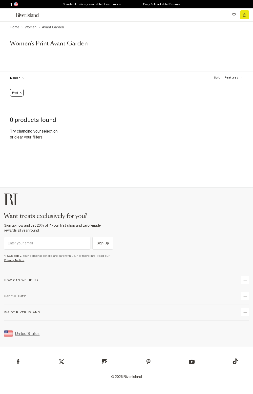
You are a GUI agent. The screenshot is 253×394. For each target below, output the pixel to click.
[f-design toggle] (17, 78)
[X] (61, 361)
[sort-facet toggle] (227, 78)
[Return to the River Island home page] (30, 15)
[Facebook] (18, 361)
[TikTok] (235, 361)
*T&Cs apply (12, 255)
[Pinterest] (148, 361)
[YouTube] (192, 361)
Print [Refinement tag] (16, 92)
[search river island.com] (224, 15)
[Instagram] (104, 361)
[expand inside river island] (245, 312)
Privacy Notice (14, 260)
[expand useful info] (245, 296)
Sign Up (103, 243)
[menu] (8, 15)
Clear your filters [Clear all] (28, 137)
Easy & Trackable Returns (161, 4)
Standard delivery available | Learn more (92, 4)
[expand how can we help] (245, 280)
